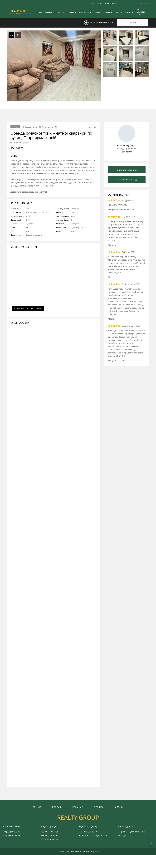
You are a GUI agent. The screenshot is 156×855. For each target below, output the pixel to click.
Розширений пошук (100, 22)
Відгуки (118, 807)
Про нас (98, 807)
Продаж (56, 807)
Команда (77, 807)
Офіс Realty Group (126, 145)
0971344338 (127, 152)
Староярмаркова (19, 142)
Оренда (37, 807)
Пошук (132, 22)
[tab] (11, 35)
